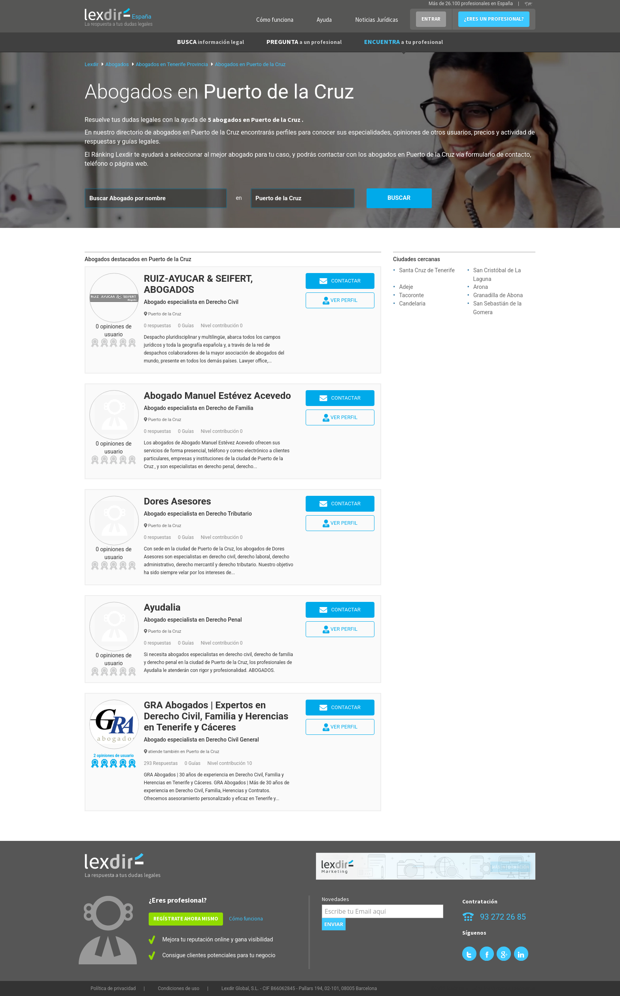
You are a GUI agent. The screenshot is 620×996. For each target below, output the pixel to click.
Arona (480, 287)
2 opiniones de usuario (113, 755)
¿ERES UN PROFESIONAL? (494, 18)
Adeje (406, 287)
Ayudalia (162, 607)
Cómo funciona (274, 19)
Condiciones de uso (178, 988)
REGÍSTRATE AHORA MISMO (185, 918)
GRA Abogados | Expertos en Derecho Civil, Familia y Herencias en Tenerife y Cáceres (216, 716)
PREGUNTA (304, 42)
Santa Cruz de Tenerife (426, 270)
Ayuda (324, 19)
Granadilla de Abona (498, 295)
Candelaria (412, 303)
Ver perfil (340, 301)
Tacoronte (411, 295)
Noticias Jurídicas (376, 19)
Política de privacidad (113, 988)
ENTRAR (431, 18)
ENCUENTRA (403, 42)
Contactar (340, 281)
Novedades (335, 899)
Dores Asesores (177, 501)
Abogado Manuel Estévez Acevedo (217, 395)
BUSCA (210, 42)
